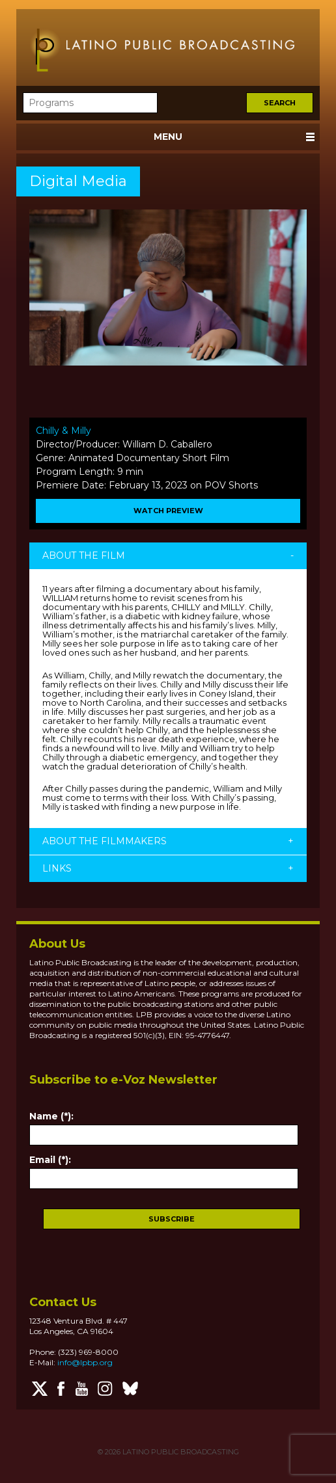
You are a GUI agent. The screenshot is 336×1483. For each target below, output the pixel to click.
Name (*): (51, 1116)
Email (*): (50, 1160)
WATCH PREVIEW (168, 510)
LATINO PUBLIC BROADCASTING (179, 1451)
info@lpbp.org (85, 1362)
